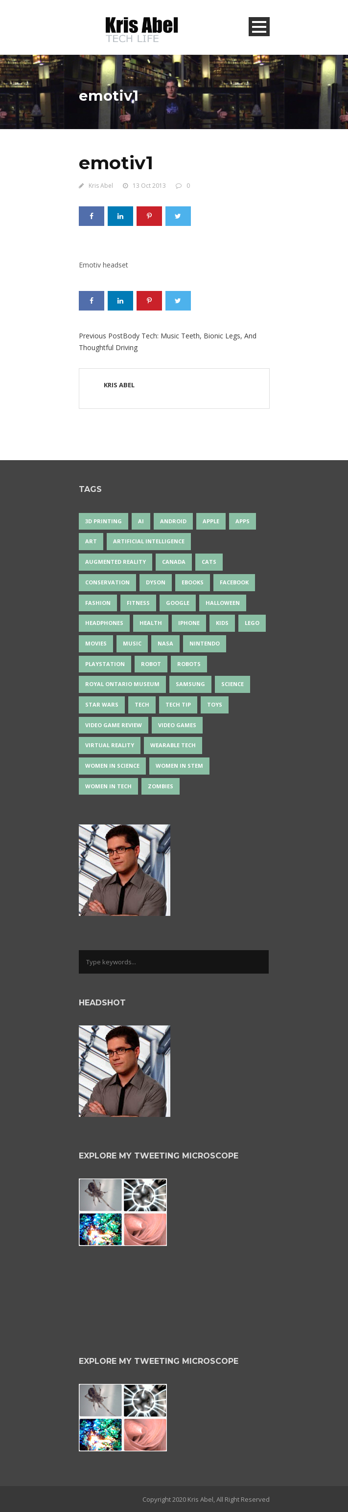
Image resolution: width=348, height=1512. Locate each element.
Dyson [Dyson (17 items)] (155, 582)
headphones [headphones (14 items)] (104, 622)
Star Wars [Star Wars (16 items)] (101, 704)
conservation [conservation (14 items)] (107, 582)
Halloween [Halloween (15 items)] (223, 602)
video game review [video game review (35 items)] (113, 725)
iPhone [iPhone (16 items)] (189, 622)
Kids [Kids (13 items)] (222, 622)
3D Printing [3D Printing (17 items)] (103, 521)
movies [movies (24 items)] (96, 643)
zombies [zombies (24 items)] (160, 786)
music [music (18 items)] (132, 643)
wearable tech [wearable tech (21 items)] (173, 745)
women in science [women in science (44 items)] (112, 765)
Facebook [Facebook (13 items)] (234, 582)
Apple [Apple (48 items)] (211, 521)
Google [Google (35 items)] (177, 602)
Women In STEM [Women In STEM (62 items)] (179, 765)
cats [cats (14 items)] (209, 561)
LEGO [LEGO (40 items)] (252, 622)
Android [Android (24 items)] (173, 521)
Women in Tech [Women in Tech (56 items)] (108, 786)
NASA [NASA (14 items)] (165, 643)
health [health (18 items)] (150, 622)
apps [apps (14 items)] (242, 521)
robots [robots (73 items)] (189, 663)
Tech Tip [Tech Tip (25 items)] (178, 704)
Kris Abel (101, 185)
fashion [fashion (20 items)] (98, 602)
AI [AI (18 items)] (141, 521)
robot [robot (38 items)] (151, 663)
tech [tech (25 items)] (142, 704)
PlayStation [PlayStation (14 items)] (105, 663)
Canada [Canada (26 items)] (174, 561)
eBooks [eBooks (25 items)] (193, 582)
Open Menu (259, 26)
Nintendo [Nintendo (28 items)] (204, 643)
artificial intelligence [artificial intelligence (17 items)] (149, 541)
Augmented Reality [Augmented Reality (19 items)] (115, 561)
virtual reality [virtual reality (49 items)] (109, 745)
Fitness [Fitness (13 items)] (138, 602)
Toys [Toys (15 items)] (214, 704)
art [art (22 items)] (91, 541)
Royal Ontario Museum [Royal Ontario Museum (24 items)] (122, 684)
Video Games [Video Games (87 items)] (177, 725)
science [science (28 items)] (232, 684)
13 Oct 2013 (149, 185)
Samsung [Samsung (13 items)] (190, 684)
